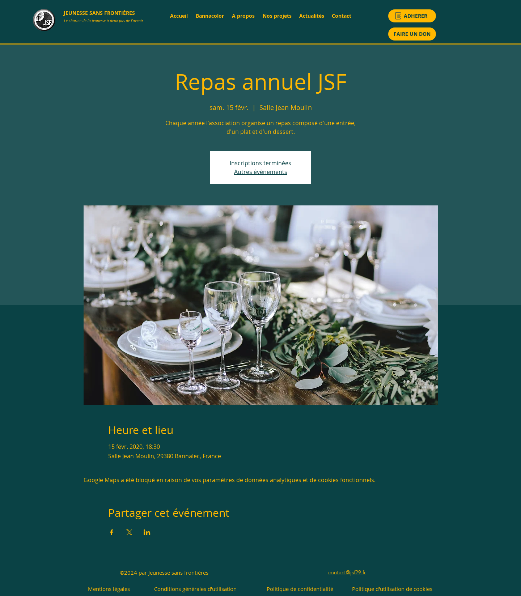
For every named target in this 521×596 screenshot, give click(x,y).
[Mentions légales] (109, 589)
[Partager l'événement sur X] (129, 532)
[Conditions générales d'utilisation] (195, 589)
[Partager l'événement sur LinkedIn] (147, 532)
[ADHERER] (412, 15)
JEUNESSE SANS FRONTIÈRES (99, 12)
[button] (243, 16)
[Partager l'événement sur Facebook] (111, 532)
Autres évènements (260, 172)
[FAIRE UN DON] (412, 34)
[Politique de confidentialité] (300, 589)
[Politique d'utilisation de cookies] (392, 589)
